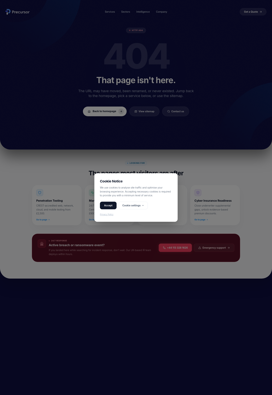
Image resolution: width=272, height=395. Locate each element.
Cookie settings (133, 205)
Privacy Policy (106, 214)
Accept (108, 205)
